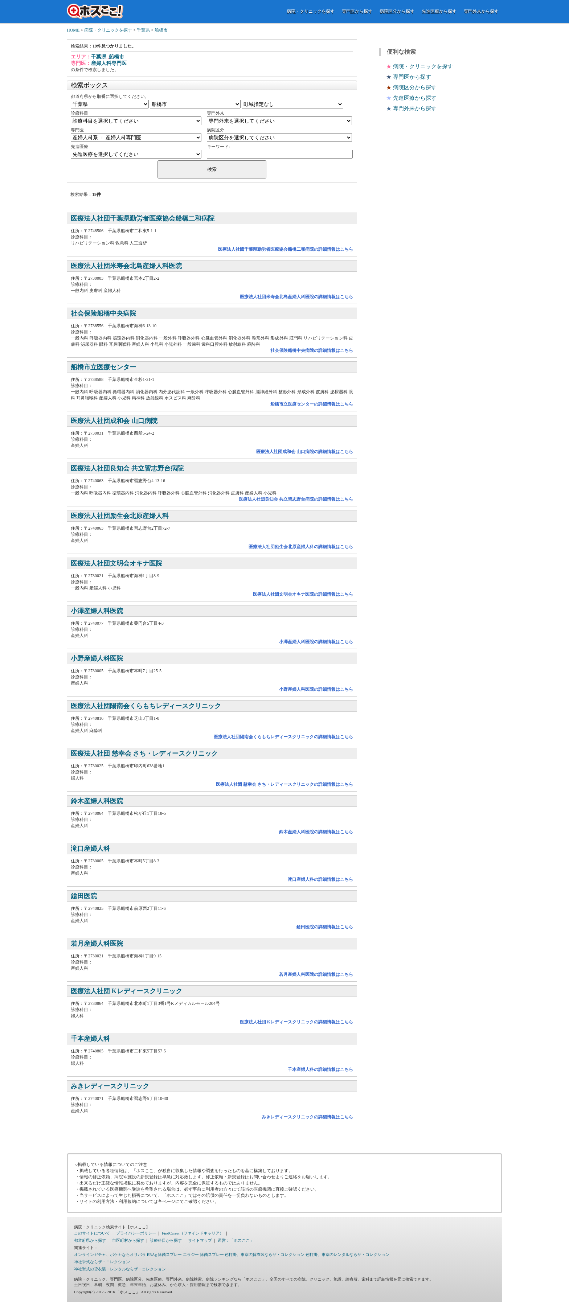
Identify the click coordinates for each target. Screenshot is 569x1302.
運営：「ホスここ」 (236, 1240)
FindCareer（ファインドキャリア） (193, 1233)
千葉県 (143, 30)
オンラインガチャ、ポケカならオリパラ (110, 1254)
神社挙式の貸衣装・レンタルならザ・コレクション (120, 1269)
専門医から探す (357, 11)
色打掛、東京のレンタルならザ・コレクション (347, 1254)
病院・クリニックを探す (311, 11)
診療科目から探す (166, 1240)
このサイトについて (92, 1233)
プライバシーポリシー (136, 1233)
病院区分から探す (397, 11)
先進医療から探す (439, 11)
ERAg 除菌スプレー (164, 1254)
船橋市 (161, 30)
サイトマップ (200, 1240)
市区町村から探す (128, 1240)
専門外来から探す (481, 11)
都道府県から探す (90, 1240)
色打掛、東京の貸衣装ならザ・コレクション (264, 1254)
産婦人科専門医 (109, 63)
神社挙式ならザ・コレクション (102, 1262)
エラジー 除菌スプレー (203, 1254)
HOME (73, 30)
